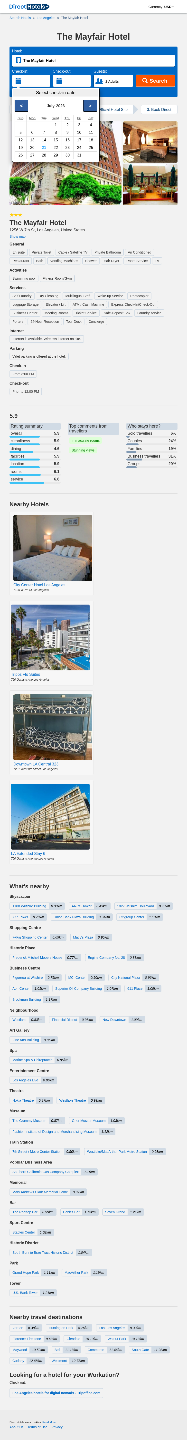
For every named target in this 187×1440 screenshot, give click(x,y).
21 (44, 148)
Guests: (100, 71)
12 (21, 140)
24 (79, 148)
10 (79, 132)
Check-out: (62, 71)
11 (91, 132)
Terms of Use (37, 1427)
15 (56, 140)
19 (21, 148)
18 (91, 140)
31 (79, 155)
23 (67, 148)
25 (91, 148)
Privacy (57, 1427)
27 (32, 155)
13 (32, 140)
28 (44, 155)
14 (44, 140)
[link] (29, 7)
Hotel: (17, 51)
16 (67, 140)
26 (21, 155)
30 (67, 155)
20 (32, 148)
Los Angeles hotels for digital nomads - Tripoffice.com (56, 1393)
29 (56, 155)
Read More (49, 1422)
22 (56, 148)
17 (79, 140)
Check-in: (20, 71)
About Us (16, 1427)
